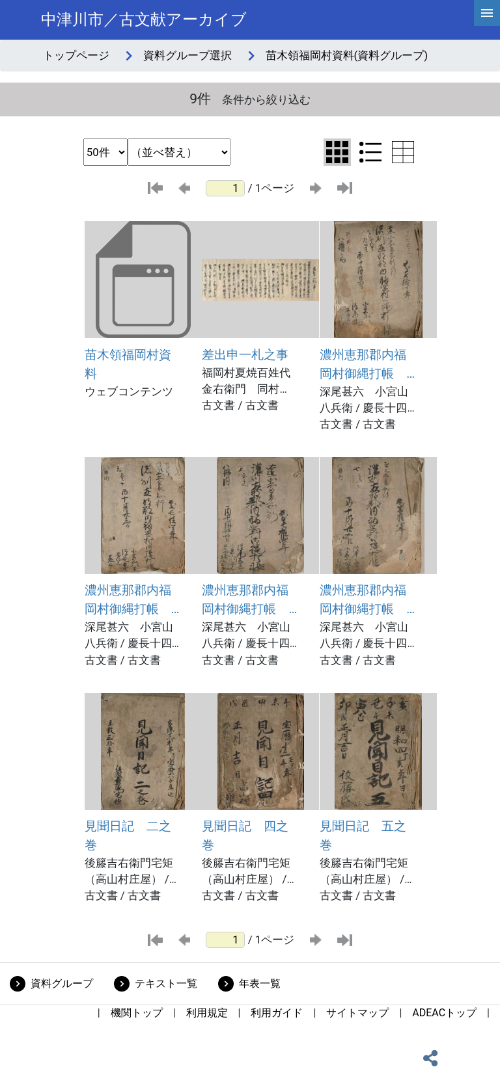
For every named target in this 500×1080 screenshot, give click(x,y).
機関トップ (137, 1013)
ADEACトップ (444, 1013)
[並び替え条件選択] (179, 152)
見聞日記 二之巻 (128, 835)
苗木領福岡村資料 (128, 364)
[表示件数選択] (105, 152)
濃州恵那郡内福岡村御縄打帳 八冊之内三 (128, 601)
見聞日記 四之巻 (245, 835)
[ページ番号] (225, 188)
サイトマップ (357, 1013)
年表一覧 (260, 983)
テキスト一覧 (166, 983)
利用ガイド (277, 1013)
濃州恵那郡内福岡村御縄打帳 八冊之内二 (363, 365)
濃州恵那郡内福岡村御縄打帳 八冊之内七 (363, 601)
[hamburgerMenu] (487, 13)
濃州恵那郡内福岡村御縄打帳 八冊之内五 (245, 601)
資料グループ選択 (187, 55)
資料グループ (62, 983)
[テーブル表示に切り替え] (403, 152)
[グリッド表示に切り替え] (337, 152)
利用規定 (207, 1013)
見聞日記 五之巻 (363, 835)
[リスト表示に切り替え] (370, 152)
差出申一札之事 (245, 354)
